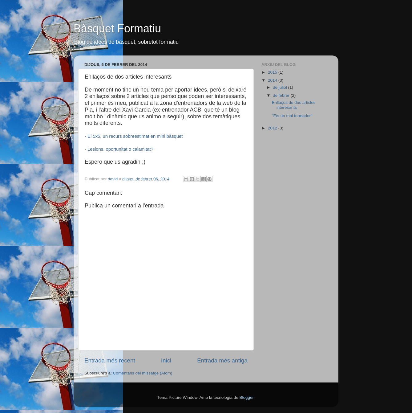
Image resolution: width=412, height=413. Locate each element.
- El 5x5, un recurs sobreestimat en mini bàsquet (134, 136)
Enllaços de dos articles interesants (294, 105)
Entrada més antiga (222, 360)
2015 (273, 72)
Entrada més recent (109, 360)
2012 (273, 128)
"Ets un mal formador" (292, 115)
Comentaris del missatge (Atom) (142, 373)
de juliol (280, 87)
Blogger (246, 397)
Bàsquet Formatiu (117, 28)
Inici (166, 360)
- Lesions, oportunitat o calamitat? (119, 149)
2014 (273, 80)
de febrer (282, 95)
